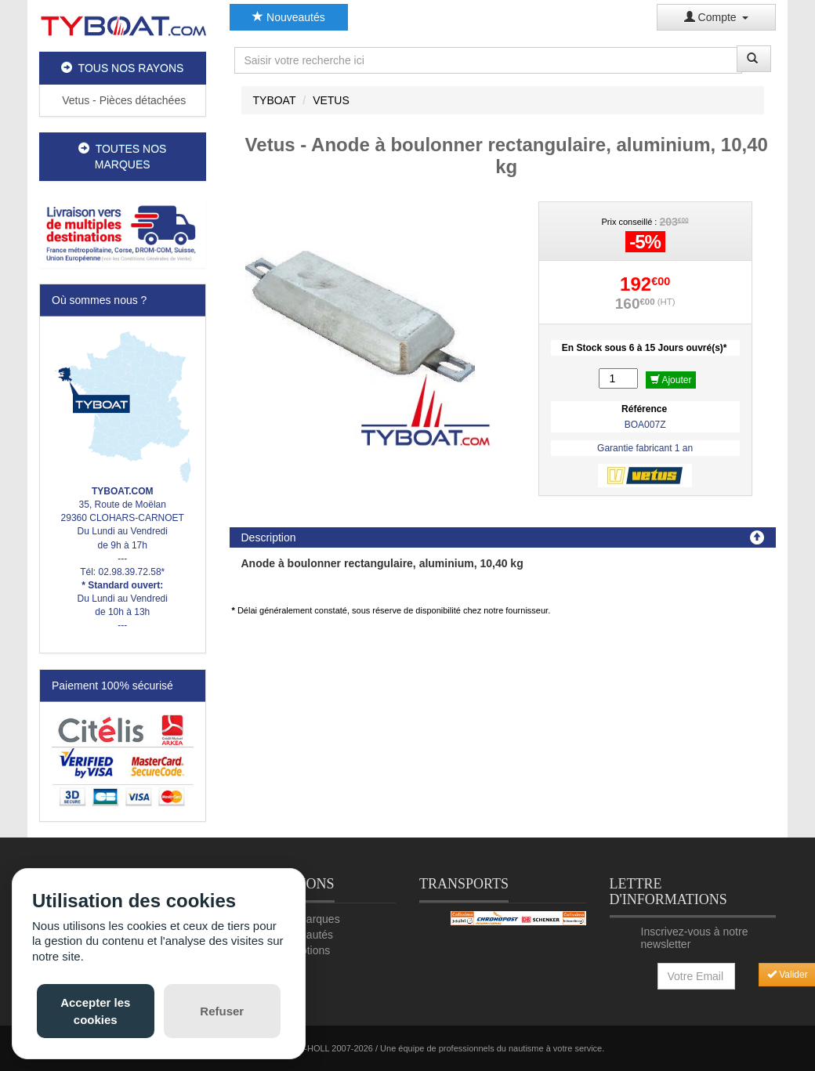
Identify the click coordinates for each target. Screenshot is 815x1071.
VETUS (331, 100)
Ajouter (671, 379)
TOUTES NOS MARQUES (122, 157)
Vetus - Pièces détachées (122, 100)
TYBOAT (274, 100)
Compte (716, 17)
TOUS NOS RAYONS (122, 68)
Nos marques (306, 919)
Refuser (222, 1011)
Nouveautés (288, 17)
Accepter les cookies (95, 1011)
